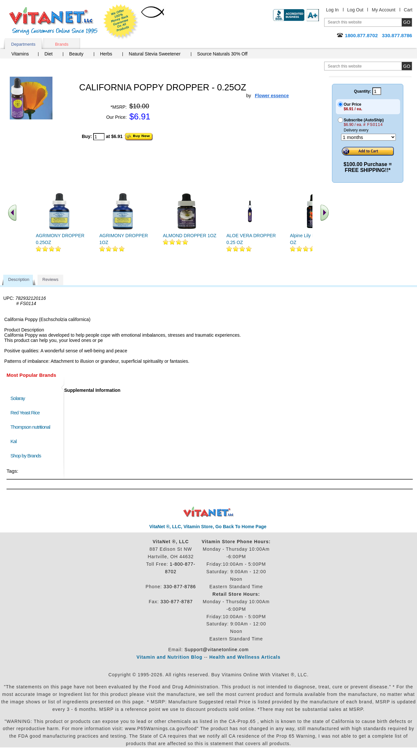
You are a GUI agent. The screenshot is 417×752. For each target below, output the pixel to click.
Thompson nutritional (30, 427)
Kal (13, 441)
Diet (48, 53)
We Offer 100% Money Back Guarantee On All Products (121, 22)
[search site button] (407, 66)
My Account (383, 9)
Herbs (106, 53)
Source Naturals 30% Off (222, 53)
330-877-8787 (177, 601)
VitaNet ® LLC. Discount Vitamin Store (208, 512)
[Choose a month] (368, 137)
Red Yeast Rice (25, 412)
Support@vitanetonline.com (216, 649)
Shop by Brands (27, 455)
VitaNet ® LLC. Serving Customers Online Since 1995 (53, 21)
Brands (61, 44)
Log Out (355, 9)
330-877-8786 (180, 586)
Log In (332, 9)
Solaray (17, 398)
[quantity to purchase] (99, 136)
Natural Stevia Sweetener (154, 53)
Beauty (76, 53)
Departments (23, 44)
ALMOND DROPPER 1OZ (189, 235)
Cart (408, 9)
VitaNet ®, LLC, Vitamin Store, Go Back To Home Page (207, 526)
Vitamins (20, 53)
